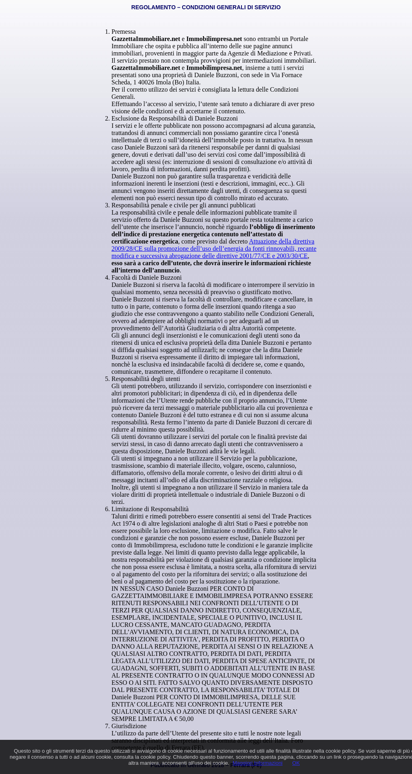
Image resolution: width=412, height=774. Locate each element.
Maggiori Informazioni (257, 763)
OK (296, 763)
